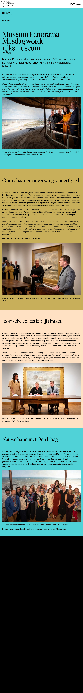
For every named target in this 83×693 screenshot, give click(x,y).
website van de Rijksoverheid (54, 529)
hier (8, 238)
